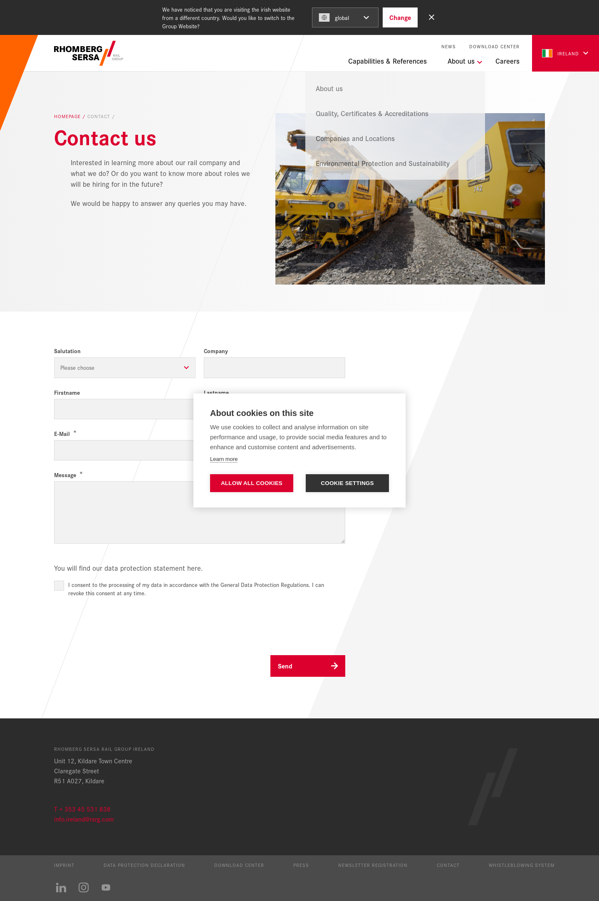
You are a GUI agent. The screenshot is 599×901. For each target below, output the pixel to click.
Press (301, 865)
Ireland (560, 53)
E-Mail (62, 434)
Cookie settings (347, 483)
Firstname (67, 392)
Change (400, 17)
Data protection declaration (144, 865)
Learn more (224, 459)
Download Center (494, 46)
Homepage (68, 116)
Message (65, 475)
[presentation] (117, 622)
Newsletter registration (373, 865)
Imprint (64, 865)
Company (216, 351)
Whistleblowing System (521, 865)
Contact (448, 865)
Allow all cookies (251, 483)
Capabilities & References (387, 60)
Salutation (67, 351)
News (448, 46)
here (194, 567)
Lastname (216, 392)
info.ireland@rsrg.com (84, 819)
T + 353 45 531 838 (82, 809)
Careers (507, 60)
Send (285, 666)
